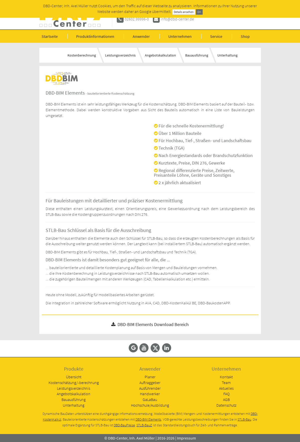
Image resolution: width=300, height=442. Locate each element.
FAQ (226, 393)
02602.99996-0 (137, 18)
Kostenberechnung (81, 55)
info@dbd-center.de (177, 18)
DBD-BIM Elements (148, 419)
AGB (226, 399)
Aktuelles (226, 388)
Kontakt (226, 376)
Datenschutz (226, 405)
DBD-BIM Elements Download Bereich (150, 324)
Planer (150, 376)
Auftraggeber (149, 382)
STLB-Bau (244, 419)
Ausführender (150, 388)
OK (199, 12)
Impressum (186, 438)
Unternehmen (180, 36)
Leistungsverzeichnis (120, 55)
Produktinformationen (95, 36)
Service (216, 36)
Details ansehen (184, 12)
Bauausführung (196, 55)
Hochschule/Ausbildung (150, 405)
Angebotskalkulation (160, 55)
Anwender (141, 36)
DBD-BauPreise (124, 425)
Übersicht (73, 376)
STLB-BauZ (144, 425)
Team (226, 382)
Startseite (50, 36)
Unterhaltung (227, 55)
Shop (245, 36)
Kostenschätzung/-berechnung (74, 382)
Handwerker (150, 393)
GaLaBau (150, 399)
